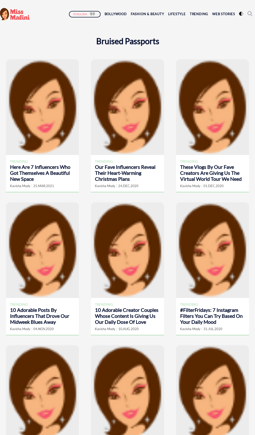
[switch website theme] (241, 14)
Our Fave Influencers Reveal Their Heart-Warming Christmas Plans (125, 173)
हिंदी (92, 14)
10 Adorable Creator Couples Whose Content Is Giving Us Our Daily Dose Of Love (126, 316)
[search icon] (250, 14)
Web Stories (223, 14)
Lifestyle (177, 14)
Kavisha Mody (20, 186)
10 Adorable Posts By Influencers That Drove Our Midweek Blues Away (39, 316)
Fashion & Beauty (147, 14)
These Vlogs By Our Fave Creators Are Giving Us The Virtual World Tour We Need (211, 173)
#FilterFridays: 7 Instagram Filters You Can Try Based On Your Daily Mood (211, 316)
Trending (199, 14)
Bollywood (116, 14)
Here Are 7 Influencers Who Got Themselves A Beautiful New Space (40, 173)
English (80, 14)
